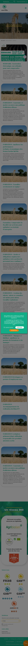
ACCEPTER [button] (14, 330)
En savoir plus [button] (8, 327)
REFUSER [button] (19, 327)
